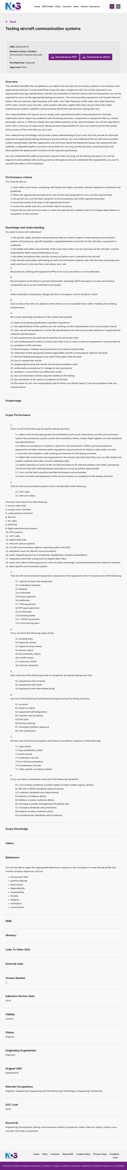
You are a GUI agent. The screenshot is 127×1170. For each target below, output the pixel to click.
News (76, 6)
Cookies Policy (83, 1154)
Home (37, 6)
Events (84, 6)
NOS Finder (47, 6)
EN (112, 6)
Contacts (67, 6)
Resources (95, 6)
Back (13, 21)
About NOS (67, 1154)
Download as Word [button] (98, 56)
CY (118, 6)
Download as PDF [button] (66, 56)
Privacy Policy (100, 1154)
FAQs (58, 6)
